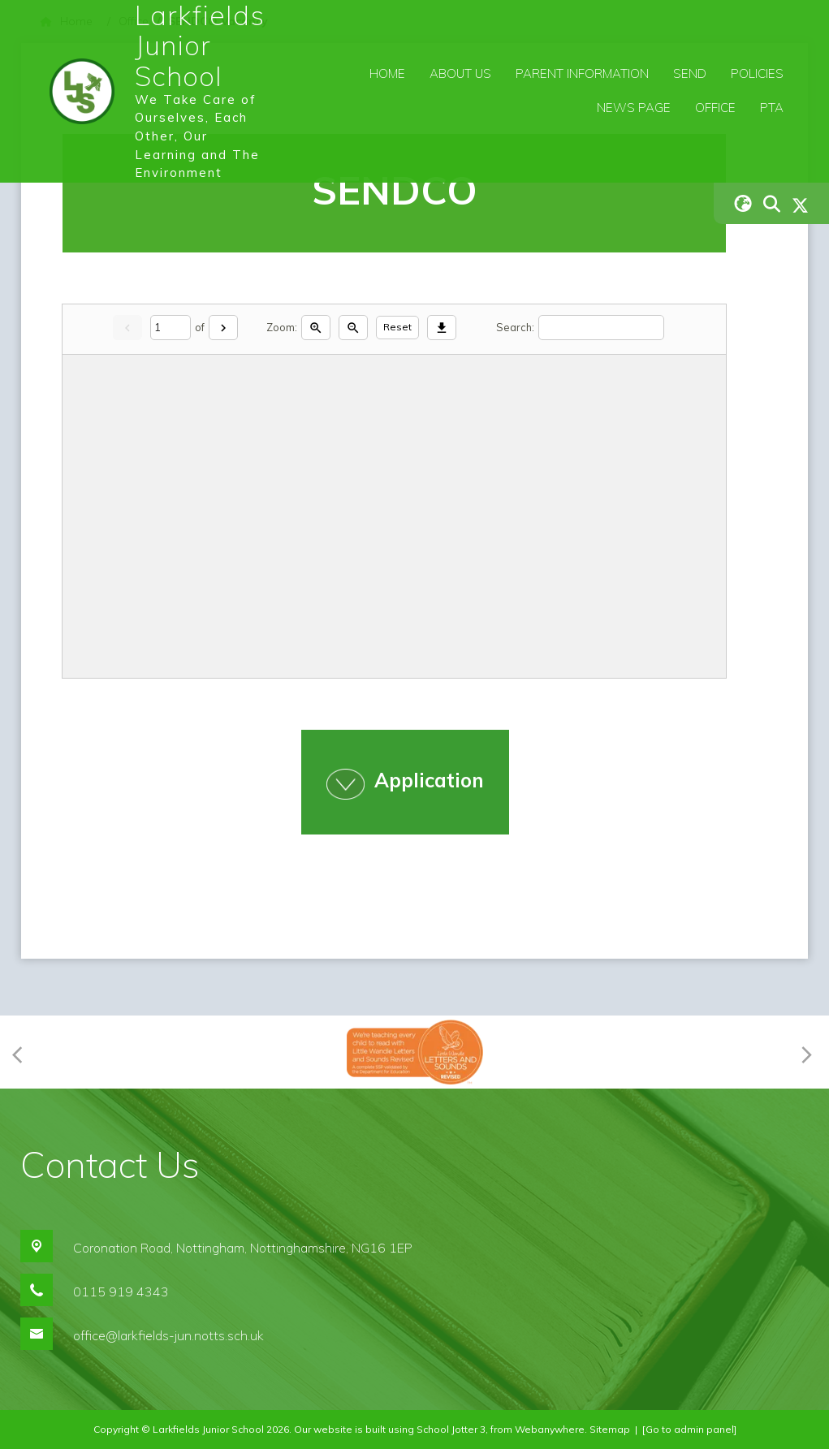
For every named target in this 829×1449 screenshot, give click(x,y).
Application (429, 780)
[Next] (223, 327)
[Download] (441, 327)
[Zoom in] (315, 327)
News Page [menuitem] (634, 107)
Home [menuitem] (387, 73)
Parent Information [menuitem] (582, 73)
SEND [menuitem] (689, 73)
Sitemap (609, 1429)
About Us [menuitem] (460, 73)
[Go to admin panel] (689, 1429)
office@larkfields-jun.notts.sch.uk (168, 1335)
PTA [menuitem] (772, 107)
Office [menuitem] (715, 107)
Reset (397, 327)
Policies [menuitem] (757, 73)
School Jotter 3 (451, 1429)
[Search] (601, 327)
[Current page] (170, 327)
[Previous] (22, 1052)
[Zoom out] (353, 327)
